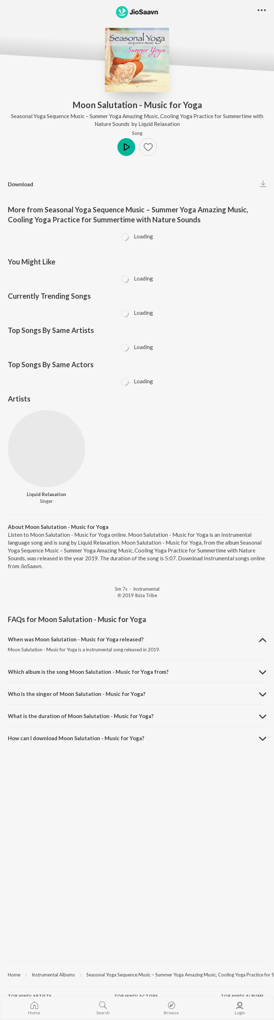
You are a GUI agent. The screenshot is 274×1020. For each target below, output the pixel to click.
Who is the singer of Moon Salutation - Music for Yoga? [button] (76, 694)
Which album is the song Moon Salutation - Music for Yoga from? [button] (88, 671)
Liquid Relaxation (159, 124)
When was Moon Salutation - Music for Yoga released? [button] (75, 639)
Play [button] (126, 147)
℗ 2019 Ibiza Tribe (137, 595)
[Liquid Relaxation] (46, 449)
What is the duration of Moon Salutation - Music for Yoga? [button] (80, 716)
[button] (148, 147)
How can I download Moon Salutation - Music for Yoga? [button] (76, 738)
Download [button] (20, 184)
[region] (137, 974)
